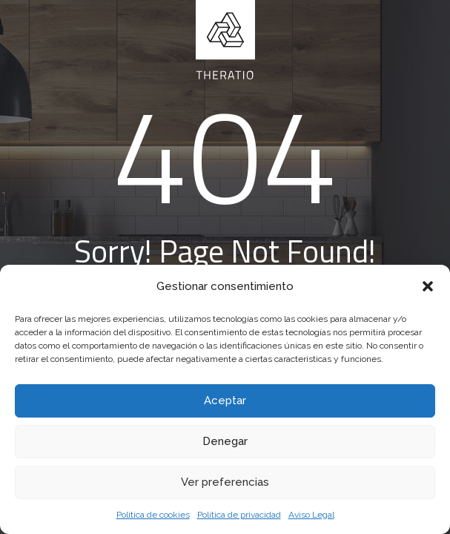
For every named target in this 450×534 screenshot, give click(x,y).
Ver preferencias (225, 482)
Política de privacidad (239, 515)
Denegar (225, 441)
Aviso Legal (311, 515)
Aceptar (225, 400)
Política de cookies (153, 515)
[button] (427, 286)
